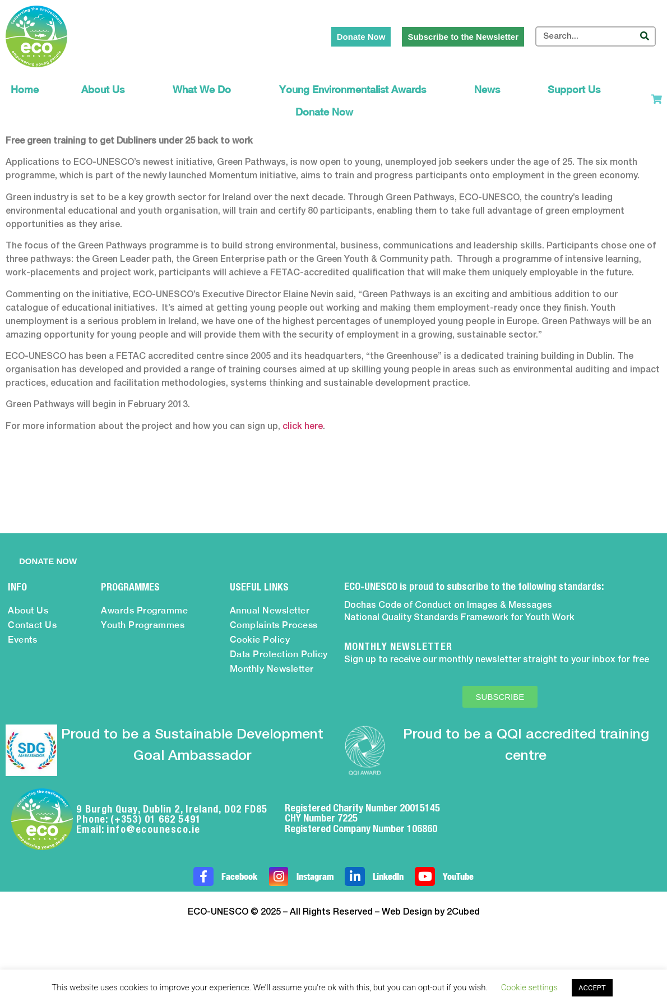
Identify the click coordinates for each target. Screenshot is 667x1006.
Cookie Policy (260, 639)
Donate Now (324, 112)
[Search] (644, 36)
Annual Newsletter (270, 610)
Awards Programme (144, 610)
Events (22, 639)
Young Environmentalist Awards (355, 89)
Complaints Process (274, 625)
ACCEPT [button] (592, 988)
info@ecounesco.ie (153, 829)
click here (302, 427)
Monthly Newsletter (272, 668)
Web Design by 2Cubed (431, 912)
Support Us (577, 89)
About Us (105, 89)
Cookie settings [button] (529, 987)
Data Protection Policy (279, 654)
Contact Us (32, 625)
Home (25, 89)
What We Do (205, 89)
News (490, 89)
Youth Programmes (142, 625)
